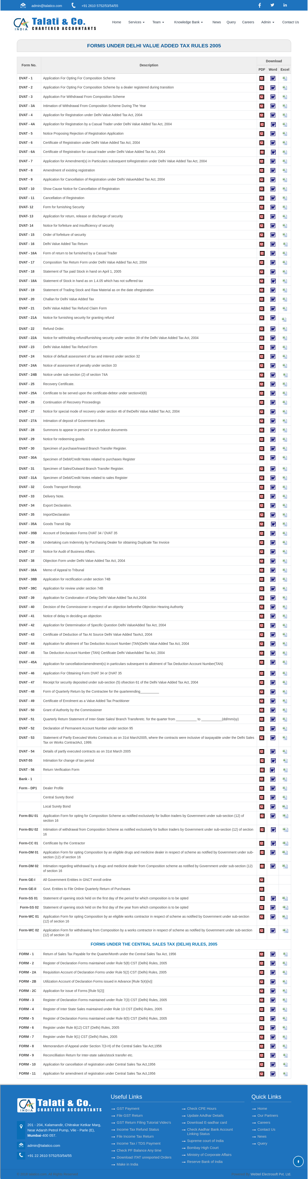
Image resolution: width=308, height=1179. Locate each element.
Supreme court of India (205, 1132)
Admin (267, 22)
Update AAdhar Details (205, 1107)
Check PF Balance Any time (139, 1142)
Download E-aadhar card (207, 1114)
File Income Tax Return (135, 1128)
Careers (248, 22)
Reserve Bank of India (205, 1153)
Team (158, 22)
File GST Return (130, 1107)
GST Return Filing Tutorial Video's (144, 1114)
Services (136, 22)
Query (231, 22)
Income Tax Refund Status (138, 1121)
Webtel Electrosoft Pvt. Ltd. (270, 1174)
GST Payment (128, 1100)
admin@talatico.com (47, 6)
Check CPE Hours (202, 1100)
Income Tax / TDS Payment (138, 1135)
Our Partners (267, 1107)
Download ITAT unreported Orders (144, 1149)
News (216, 22)
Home (116, 22)
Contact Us (290, 22)
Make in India (127, 1156)
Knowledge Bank (188, 22)
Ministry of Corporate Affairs (209, 1146)
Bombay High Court (203, 1139)
